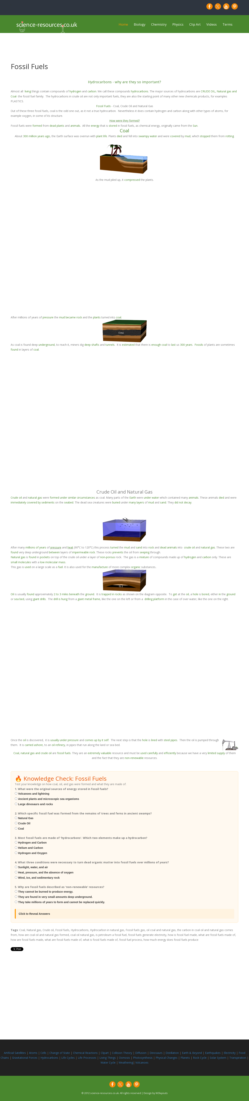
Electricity (230, 1053)
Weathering (126, 1062)
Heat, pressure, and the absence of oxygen (46, 872)
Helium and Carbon (30, 847)
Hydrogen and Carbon (32, 842)
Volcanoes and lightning (33, 793)
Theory (128, 1053)
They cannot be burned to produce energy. (45, 891)
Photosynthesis (143, 1057)
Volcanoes (141, 1062)
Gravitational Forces (25, 1057)
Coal (21, 828)
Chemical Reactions (85, 1053)
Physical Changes (166, 1057)
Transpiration (238, 1057)
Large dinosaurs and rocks (35, 804)
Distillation (173, 1053)
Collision (117, 1053)
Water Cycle (108, 1062)
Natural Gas (25, 818)
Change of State (60, 1053)
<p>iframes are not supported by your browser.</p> (124, 248)
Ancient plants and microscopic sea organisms (48, 798)
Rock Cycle (200, 1057)
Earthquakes (212, 1053)
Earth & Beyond (192, 1053)
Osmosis (125, 1057)
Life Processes (87, 1057)
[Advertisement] (124, 981)
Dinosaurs (156, 1053)
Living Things (108, 1057)
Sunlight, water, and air (33, 867)
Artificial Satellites (15, 1053)
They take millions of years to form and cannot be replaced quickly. (61, 902)
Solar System (218, 1057)
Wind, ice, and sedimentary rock (39, 877)
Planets (186, 1057)
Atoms (33, 1053)
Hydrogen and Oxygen (32, 853)
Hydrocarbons (49, 1057)
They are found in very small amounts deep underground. (55, 896)
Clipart (105, 1053)
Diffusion (141, 1053)
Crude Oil (24, 823)
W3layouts (162, 1093)
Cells (43, 1053)
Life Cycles (68, 1057)
